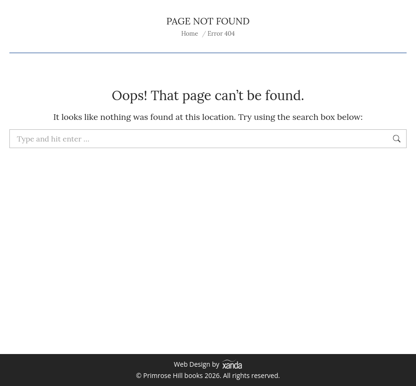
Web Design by (208, 364)
